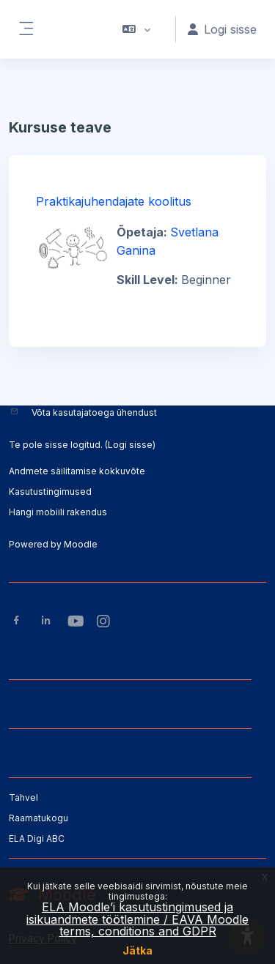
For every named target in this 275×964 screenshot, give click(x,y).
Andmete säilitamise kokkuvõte (77, 471)
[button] (137, 29)
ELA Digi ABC (37, 838)
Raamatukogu (38, 817)
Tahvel (23, 797)
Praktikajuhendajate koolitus (113, 201)
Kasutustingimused (50, 491)
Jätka (137, 950)
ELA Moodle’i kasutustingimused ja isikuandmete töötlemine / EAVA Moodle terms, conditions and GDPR (137, 919)
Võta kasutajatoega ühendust (94, 412)
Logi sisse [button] (222, 29)
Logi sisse (130, 444)
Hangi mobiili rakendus (58, 512)
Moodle (81, 544)
